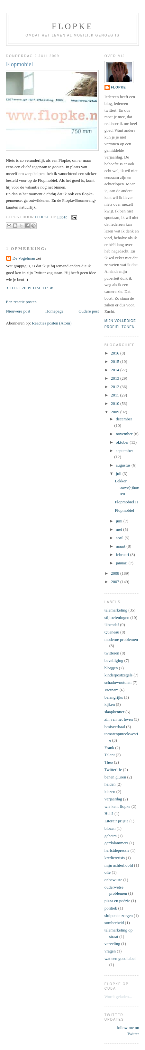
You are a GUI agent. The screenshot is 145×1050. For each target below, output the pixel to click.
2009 (115, 411)
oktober (123, 442)
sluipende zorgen (118, 915)
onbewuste (113, 879)
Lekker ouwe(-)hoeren (127, 487)
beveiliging (113, 660)
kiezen (109, 791)
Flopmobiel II (126, 501)
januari (122, 563)
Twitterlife (113, 769)
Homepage (54, 311)
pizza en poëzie (117, 900)
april (120, 537)
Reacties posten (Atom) (51, 323)
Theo (108, 762)
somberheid (114, 922)
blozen (110, 828)
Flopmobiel (124, 510)
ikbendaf (111, 624)
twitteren (111, 653)
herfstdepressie (117, 850)
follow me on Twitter (128, 1030)
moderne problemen (121, 639)
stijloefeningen (116, 617)
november (124, 433)
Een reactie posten (21, 301)
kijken (109, 704)
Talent (109, 754)
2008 (115, 573)
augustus (123, 465)
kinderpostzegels (118, 675)
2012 (115, 386)
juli (119, 473)
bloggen (111, 667)
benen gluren (115, 777)
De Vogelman (24, 258)
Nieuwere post (18, 311)
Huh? (108, 813)
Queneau (111, 632)
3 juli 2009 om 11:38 (30, 287)
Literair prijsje (116, 820)
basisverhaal (114, 726)
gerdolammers (116, 842)
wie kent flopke (117, 806)
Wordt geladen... (118, 996)
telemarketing (115, 610)
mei (119, 529)
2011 (115, 395)
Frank (109, 747)
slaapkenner (114, 711)
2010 (115, 403)
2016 (115, 353)
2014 (115, 369)
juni (119, 521)
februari (123, 554)
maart (121, 546)
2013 (115, 378)
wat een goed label (120, 958)
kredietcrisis (114, 857)
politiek (110, 908)
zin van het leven (118, 719)
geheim (110, 835)
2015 (115, 361)
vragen (110, 951)
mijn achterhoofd (118, 865)
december (124, 419)
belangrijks (113, 697)
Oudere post (88, 311)
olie (107, 872)
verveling (112, 943)
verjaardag (113, 799)
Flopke (72, 26)
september (124, 450)
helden (110, 784)
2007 (115, 581)
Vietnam (111, 689)
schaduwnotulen (117, 682)
